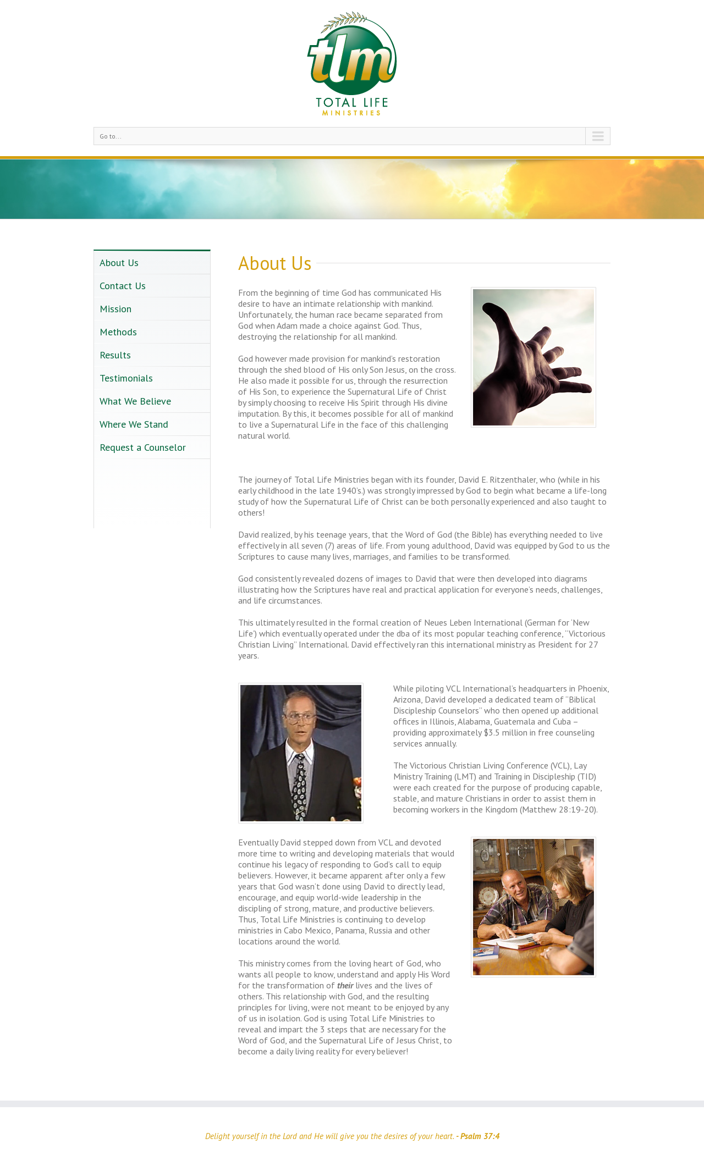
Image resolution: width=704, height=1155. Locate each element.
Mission (115, 308)
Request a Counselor (143, 447)
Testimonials (126, 378)
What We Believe (135, 401)
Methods (118, 331)
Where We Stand (134, 424)
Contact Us (123, 285)
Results (115, 355)
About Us (119, 262)
